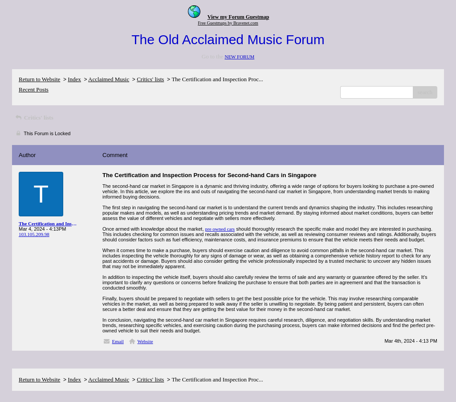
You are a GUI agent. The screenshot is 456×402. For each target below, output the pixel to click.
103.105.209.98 (34, 234)
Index (74, 79)
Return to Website (39, 79)
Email (118, 341)
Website (145, 341)
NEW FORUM (239, 56)
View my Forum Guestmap (238, 17)
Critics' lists (150, 79)
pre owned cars (220, 229)
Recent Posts (34, 89)
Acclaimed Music (108, 79)
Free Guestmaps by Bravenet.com (228, 23)
